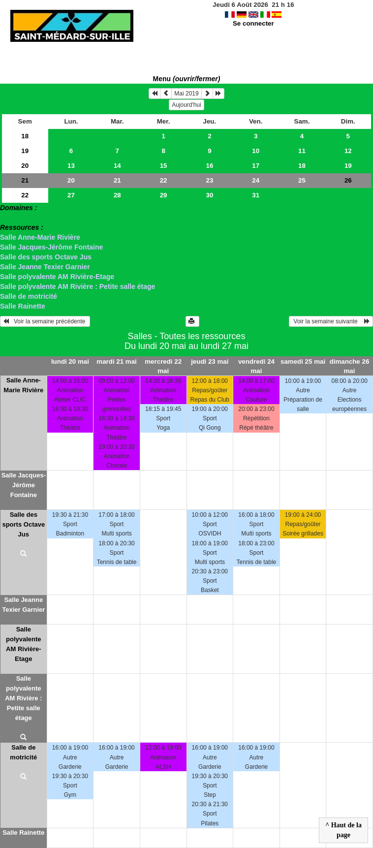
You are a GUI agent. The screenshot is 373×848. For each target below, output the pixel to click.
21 (25, 180)
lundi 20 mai (70, 361)
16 (209, 165)
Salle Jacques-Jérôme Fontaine (51, 247)
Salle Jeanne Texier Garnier (45, 267)
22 (163, 180)
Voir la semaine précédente (45, 321)
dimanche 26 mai (350, 366)
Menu (186, 79)
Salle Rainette (22, 306)
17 (255, 165)
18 (25, 136)
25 (302, 180)
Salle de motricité (28, 296)
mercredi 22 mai (163, 366)
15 (163, 165)
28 (117, 195)
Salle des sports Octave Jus (46, 257)
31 (255, 195)
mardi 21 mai (116, 361)
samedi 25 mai (302, 361)
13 (71, 165)
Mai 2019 (186, 93)
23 (209, 180)
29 (163, 195)
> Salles (13, 217)
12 (348, 151)
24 (255, 180)
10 (255, 151)
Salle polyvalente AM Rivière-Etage (57, 277)
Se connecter (253, 23)
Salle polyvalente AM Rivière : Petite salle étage (77, 286)
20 (25, 165)
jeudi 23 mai (209, 361)
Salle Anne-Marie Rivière (40, 237)
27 (71, 195)
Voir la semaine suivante (331, 321)
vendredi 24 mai (256, 366)
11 (302, 151)
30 (209, 195)
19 (25, 151)
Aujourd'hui (186, 104)
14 (117, 165)
